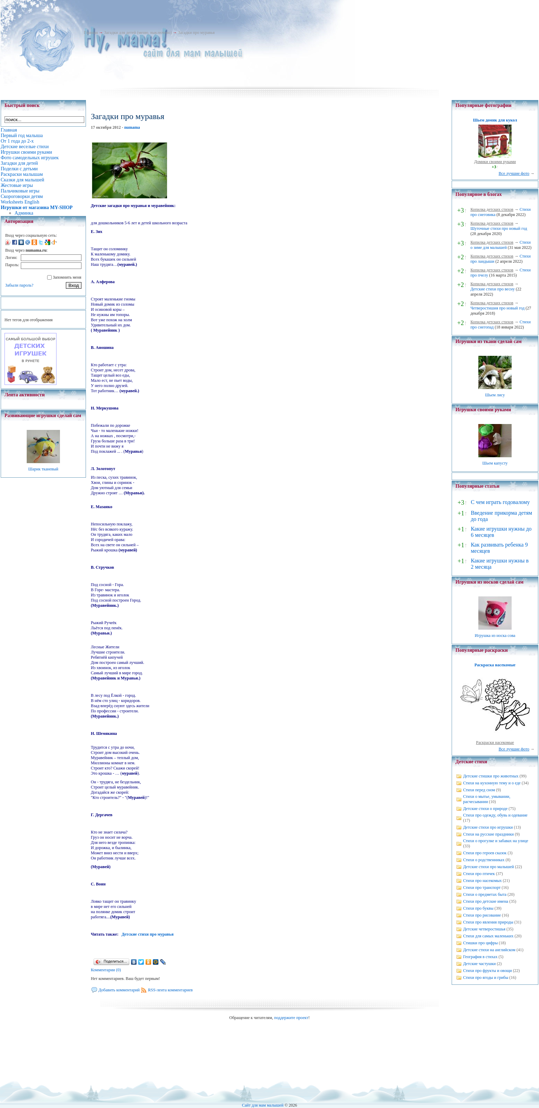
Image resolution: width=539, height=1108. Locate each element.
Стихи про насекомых (482, 880)
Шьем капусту (494, 463)
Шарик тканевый (43, 469)
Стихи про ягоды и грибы (485, 977)
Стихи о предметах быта (484, 894)
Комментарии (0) (106, 969)
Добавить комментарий (119, 990)
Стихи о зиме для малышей (500, 245)
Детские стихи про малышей (488, 866)
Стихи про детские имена (485, 901)
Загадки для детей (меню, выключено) (138, 32)
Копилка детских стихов (491, 209)
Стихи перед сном (479, 789)
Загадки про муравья (196, 32)
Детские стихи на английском (489, 949)
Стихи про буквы (478, 908)
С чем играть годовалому (500, 502)
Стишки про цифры (480, 942)
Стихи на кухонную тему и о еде (492, 783)
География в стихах (480, 956)
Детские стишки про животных (491, 776)
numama (132, 127)
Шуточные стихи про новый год (498, 228)
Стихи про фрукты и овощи (487, 970)
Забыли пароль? (19, 285)
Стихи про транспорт (482, 887)
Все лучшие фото (513, 173)
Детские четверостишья (484, 929)
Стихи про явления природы (488, 922)
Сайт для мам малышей (263, 1105)
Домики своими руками (495, 161)
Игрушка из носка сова (495, 635)
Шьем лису (495, 395)
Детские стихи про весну (492, 289)
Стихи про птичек (479, 873)
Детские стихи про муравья (148, 934)
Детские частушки (479, 963)
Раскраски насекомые (495, 742)
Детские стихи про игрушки (488, 827)
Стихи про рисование (482, 915)
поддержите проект (291, 1017)
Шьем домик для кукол (495, 120)
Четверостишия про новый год (497, 308)
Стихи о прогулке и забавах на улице (495, 840)
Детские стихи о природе (485, 808)
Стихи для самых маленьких (488, 936)
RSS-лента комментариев (170, 990)
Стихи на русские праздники (488, 834)
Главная (91, 32)
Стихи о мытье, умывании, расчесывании (486, 799)
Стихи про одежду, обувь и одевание (495, 815)
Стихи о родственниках (483, 859)
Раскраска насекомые (495, 665)
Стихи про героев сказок (484, 852)
